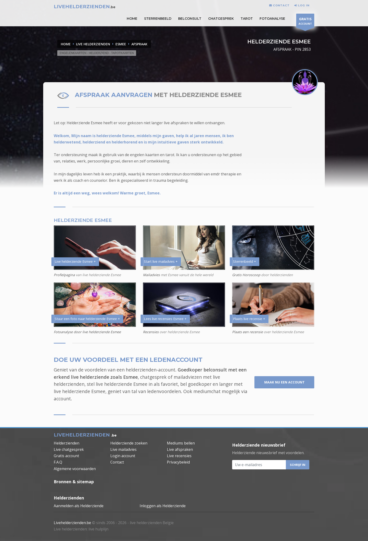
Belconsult (189, 18)
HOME (132, 18)
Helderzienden (66, 443)
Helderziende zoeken (128, 443)
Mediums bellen (181, 443)
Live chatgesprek (69, 449)
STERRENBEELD (157, 18)
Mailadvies (151, 275)
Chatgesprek (221, 18)
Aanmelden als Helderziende (79, 505)
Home (66, 44)
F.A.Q (58, 462)
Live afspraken (180, 449)
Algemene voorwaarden (75, 468)
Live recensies (179, 455)
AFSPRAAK (139, 44)
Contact (117, 462)
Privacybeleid (178, 462)
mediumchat (207, 391)
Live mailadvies (123, 449)
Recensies (151, 332)
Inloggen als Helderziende (163, 505)
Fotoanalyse (272, 18)
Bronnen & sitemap (74, 481)
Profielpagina (64, 275)
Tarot (247, 18)
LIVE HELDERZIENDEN (93, 44)
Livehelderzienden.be (72, 522)
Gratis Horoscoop (246, 275)
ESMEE (120, 44)
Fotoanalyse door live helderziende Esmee (87, 332)
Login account (122, 455)
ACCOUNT (305, 21)
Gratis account (66, 455)
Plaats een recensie (247, 332)
